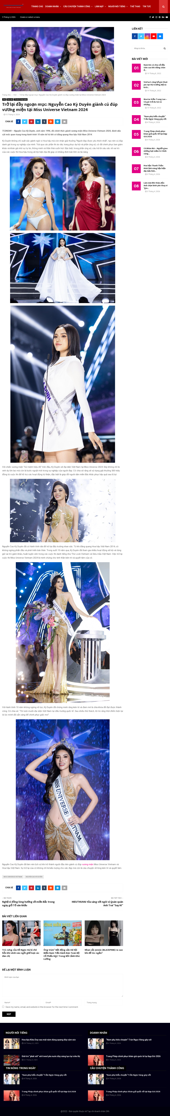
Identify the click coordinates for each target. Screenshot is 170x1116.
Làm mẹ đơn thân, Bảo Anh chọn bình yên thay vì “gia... (156, 185)
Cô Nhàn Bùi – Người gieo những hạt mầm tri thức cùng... (156, 151)
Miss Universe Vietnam (13, 877)
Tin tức (147, 6)
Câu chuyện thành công (76, 6)
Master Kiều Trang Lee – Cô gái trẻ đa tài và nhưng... (155, 102)
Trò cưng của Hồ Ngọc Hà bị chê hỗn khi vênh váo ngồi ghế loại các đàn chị (20, 953)
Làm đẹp (99, 6)
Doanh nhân (52, 6)
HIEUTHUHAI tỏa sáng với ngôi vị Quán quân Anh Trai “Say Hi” (97, 904)
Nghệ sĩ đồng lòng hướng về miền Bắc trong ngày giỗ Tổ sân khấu (28, 904)
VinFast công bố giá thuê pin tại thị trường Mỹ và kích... (155, 84)
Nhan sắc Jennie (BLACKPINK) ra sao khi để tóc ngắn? (104, 951)
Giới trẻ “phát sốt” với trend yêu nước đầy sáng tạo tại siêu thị (51, 1056)
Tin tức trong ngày (21, 99)
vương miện (87, 864)
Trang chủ (37, 6)
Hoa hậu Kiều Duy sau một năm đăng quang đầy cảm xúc (49, 1040)
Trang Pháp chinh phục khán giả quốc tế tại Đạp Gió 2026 (155, 134)
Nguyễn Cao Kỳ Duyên (34, 877)
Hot (4, 99)
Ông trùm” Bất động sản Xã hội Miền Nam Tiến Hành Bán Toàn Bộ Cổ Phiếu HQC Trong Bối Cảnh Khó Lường (62, 954)
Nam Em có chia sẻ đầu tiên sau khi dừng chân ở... (154, 67)
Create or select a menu (30, 17)
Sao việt (10, 99)
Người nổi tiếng (116, 6)
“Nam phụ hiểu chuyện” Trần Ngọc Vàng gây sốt (155, 118)
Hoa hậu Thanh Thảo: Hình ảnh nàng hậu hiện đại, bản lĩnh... (155, 168)
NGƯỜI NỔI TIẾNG (16, 1032)
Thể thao (135, 6)
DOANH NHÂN (98, 1032)
